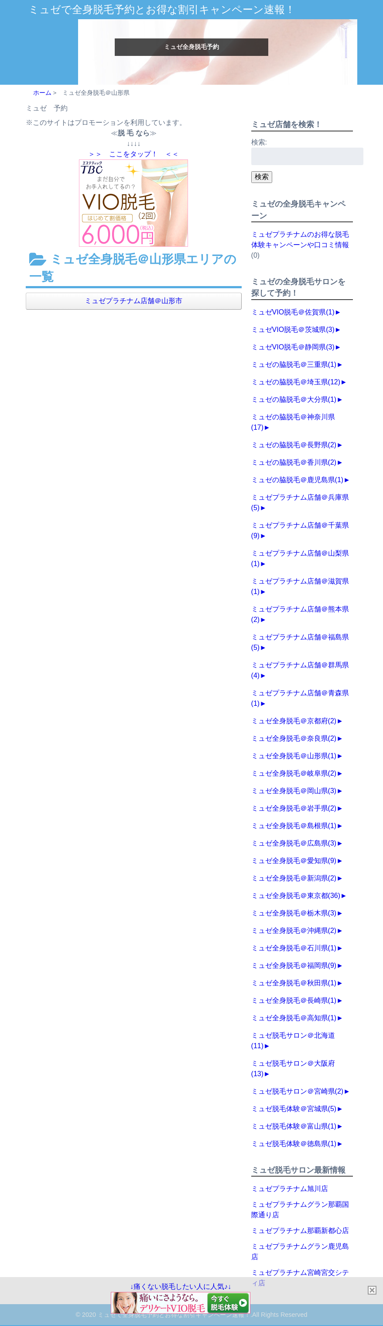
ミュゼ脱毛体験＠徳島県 (294, 1143)
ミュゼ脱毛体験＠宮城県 (294, 1108)
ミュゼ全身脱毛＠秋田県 (294, 983)
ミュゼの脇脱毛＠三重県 (294, 364)
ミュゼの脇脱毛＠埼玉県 (295, 382)
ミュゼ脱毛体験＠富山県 (294, 1126)
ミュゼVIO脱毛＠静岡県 (293, 347)
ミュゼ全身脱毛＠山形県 (294, 756)
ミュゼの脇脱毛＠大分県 (294, 399)
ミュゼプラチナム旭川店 (289, 1188)
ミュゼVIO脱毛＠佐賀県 (293, 312)
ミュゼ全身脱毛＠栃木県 (294, 913)
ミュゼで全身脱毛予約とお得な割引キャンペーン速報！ (161, 9)
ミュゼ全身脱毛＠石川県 (294, 948)
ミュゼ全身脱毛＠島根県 (294, 825)
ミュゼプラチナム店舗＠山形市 (133, 300)
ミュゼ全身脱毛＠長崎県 (294, 1000)
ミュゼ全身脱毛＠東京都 (295, 895)
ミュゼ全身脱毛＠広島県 (294, 843)
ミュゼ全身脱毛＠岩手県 (294, 808)
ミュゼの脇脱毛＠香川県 (294, 462)
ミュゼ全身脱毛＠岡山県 (294, 790)
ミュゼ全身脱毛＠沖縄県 (294, 930)
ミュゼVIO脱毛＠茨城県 (293, 329)
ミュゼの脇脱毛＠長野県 (294, 445)
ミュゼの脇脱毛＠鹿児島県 (297, 479)
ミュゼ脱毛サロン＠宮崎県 (297, 1091)
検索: (259, 142)
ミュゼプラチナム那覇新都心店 (300, 1230)
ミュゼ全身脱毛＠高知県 (294, 1018)
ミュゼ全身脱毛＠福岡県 (294, 965)
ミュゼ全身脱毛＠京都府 (294, 721)
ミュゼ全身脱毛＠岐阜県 (294, 773)
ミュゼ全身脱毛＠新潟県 (294, 878)
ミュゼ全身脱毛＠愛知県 (294, 860)
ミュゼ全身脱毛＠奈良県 (294, 738)
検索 (262, 176)
